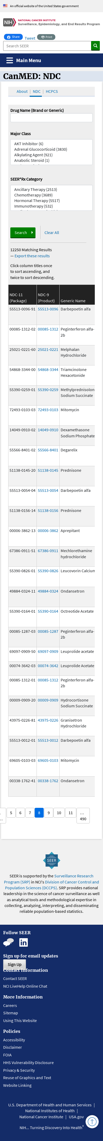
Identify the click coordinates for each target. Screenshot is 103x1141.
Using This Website (20, 1020)
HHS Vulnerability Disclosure (28, 1062)
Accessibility (14, 1039)
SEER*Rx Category (26, 179)
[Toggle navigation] (23, 60)
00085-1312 (48, 329)
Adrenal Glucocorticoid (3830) (51, 149)
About (22, 91)
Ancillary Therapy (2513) (51, 189)
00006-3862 (48, 530)
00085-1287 (48, 631)
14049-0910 (48, 429)
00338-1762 (48, 780)
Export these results (32, 255)
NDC (37, 91)
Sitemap (10, 1012)
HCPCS (52, 91)
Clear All (51, 232)
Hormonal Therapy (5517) (51, 200)
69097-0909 (48, 651)
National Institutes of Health (50, 1110)
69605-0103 (48, 760)
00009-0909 (48, 700)
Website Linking (17, 1085)
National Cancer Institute (41, 1116)
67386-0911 (48, 550)
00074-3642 (48, 665)
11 (71, 812)
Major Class (20, 133)
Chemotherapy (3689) (51, 195)
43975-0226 (48, 720)
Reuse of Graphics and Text (27, 1077)
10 (59, 812)
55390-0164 (48, 611)
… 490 (83, 815)
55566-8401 (48, 449)
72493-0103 (48, 409)
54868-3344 (48, 369)
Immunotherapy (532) (51, 206)
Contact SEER (15, 978)
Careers (10, 1005)
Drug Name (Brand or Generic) (37, 110)
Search (21, 232)
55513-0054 (48, 490)
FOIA (7, 1054)
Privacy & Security (19, 1070)
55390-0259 (48, 389)
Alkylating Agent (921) (51, 155)
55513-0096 (48, 308)
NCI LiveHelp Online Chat (25, 986)
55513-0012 (48, 740)
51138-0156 (48, 510)
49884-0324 (48, 591)
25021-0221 (48, 349)
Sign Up (14, 964)
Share (15, 36)
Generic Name (73, 300)
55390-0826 (48, 570)
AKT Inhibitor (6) (51, 143)
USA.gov (76, 1116)
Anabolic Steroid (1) (51, 160)
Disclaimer (12, 1047)
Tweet (30, 38)
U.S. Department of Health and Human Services (50, 1104)
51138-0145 (48, 470)
